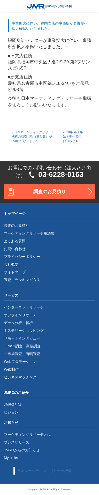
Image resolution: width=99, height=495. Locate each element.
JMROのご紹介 (16, 393)
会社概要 (11, 264)
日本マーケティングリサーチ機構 (44, 471)
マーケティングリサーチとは (27, 434)
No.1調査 (14, 346)
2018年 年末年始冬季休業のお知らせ (73, 136)
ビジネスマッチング (20, 377)
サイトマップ (15, 272)
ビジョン (11, 412)
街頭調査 (33, 354)
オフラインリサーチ (20, 315)
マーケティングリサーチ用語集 (29, 233)
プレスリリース (16, 442)
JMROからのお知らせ (22, 450)
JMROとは (12, 404)
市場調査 (14, 354)
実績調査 (33, 346)
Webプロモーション (20, 361)
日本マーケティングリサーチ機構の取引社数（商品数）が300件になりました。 (33, 136)
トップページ (15, 214)
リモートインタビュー (22, 338)
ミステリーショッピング (24, 330)
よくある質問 (15, 241)
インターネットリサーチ (24, 307)
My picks (11, 458)
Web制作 (11, 369)
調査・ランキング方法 (22, 280)
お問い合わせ (15, 249)
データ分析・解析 (18, 323)
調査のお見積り (49, 191)
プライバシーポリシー (22, 256)
